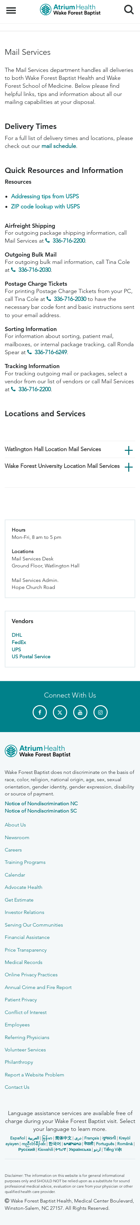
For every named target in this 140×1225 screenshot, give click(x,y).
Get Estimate (19, 900)
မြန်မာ (47, 1138)
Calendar (15, 875)
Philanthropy (19, 1062)
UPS (16, 650)
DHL (17, 635)
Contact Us (17, 1087)
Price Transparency (26, 950)
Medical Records (23, 962)
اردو (97, 1149)
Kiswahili (45, 1149)
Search (126, 7)
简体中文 (63, 1138)
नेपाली (88, 1143)
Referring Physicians (27, 1037)
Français (91, 1138)
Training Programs (25, 862)
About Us (15, 825)
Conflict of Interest (26, 1012)
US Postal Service (31, 657)
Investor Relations (24, 912)
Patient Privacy (21, 1000)
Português (105, 1143)
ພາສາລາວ (72, 1143)
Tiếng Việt (113, 1149)
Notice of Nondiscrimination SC (41, 811)
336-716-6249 (51, 352)
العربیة (33, 1138)
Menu (12, 7)
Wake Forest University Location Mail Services (62, 466)
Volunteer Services (25, 1050)
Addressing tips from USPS (45, 196)
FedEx (19, 642)
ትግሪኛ (60, 1149)
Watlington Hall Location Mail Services (53, 449)
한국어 (54, 1143)
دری (77, 1138)
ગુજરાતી (109, 1138)
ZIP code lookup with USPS (45, 206)
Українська (80, 1149)
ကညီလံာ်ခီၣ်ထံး (34, 1143)
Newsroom (17, 837)
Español (17, 1138)
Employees (17, 1025)
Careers (13, 850)
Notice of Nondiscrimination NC (41, 804)
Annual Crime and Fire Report (38, 987)
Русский (26, 1149)
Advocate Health (23, 887)
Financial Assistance (27, 937)
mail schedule (58, 146)
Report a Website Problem (34, 1075)
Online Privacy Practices (31, 975)
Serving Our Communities (34, 925)
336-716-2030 (34, 269)
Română (124, 1143)
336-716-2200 (69, 240)
